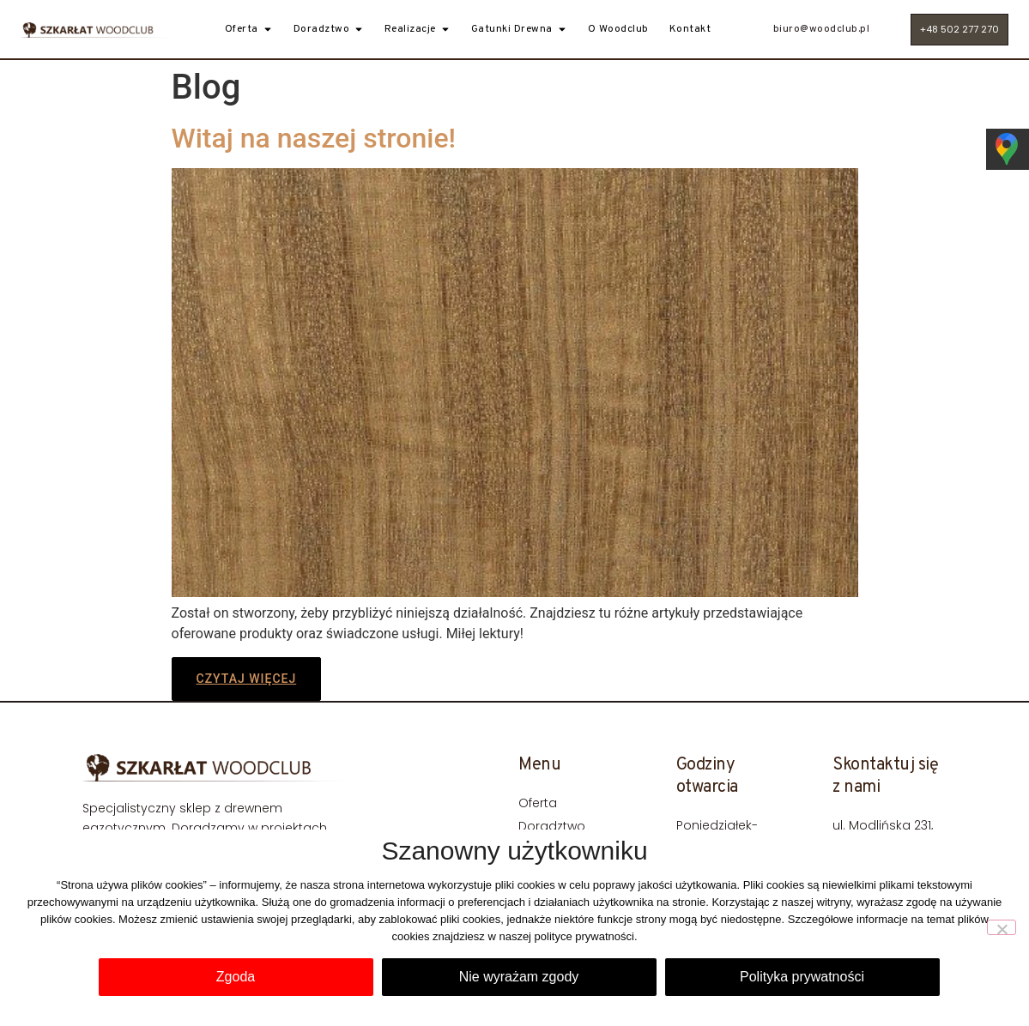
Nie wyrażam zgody (519, 976)
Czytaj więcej (247, 678)
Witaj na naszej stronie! (314, 138)
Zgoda (235, 976)
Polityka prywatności (802, 976)
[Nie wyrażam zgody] (1001, 927)
